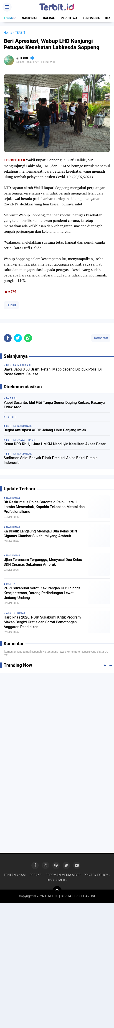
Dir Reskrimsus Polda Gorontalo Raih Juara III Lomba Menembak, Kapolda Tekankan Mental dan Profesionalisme (44, 507)
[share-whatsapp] (28, 338)
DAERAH (49, 18)
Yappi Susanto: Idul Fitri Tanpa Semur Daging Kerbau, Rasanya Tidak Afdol (54, 404)
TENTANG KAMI (15, 875)
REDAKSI (36, 875)
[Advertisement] (57, 709)
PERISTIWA (69, 18)
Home (8, 32)
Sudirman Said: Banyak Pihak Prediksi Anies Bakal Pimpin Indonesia (51, 460)
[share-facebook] (8, 338)
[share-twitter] (18, 338)
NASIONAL (30, 18)
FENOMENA (91, 18)
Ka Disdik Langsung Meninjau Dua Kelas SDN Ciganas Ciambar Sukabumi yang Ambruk (40, 533)
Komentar (101, 338)
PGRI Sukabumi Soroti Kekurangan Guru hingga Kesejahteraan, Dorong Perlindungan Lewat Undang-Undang (42, 593)
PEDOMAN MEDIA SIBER (63, 875)
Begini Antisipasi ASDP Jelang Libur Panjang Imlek (45, 430)
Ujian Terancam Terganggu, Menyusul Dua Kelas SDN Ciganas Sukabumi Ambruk (43, 562)
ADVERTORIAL (16, 613)
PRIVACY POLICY (96, 875)
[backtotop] (57, 890)
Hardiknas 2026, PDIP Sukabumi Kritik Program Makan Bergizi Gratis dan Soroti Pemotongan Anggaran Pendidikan (42, 622)
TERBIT (11, 305)
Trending (10, 18)
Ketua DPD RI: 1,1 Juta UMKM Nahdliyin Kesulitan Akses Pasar (55, 444)
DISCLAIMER (56, 880)
